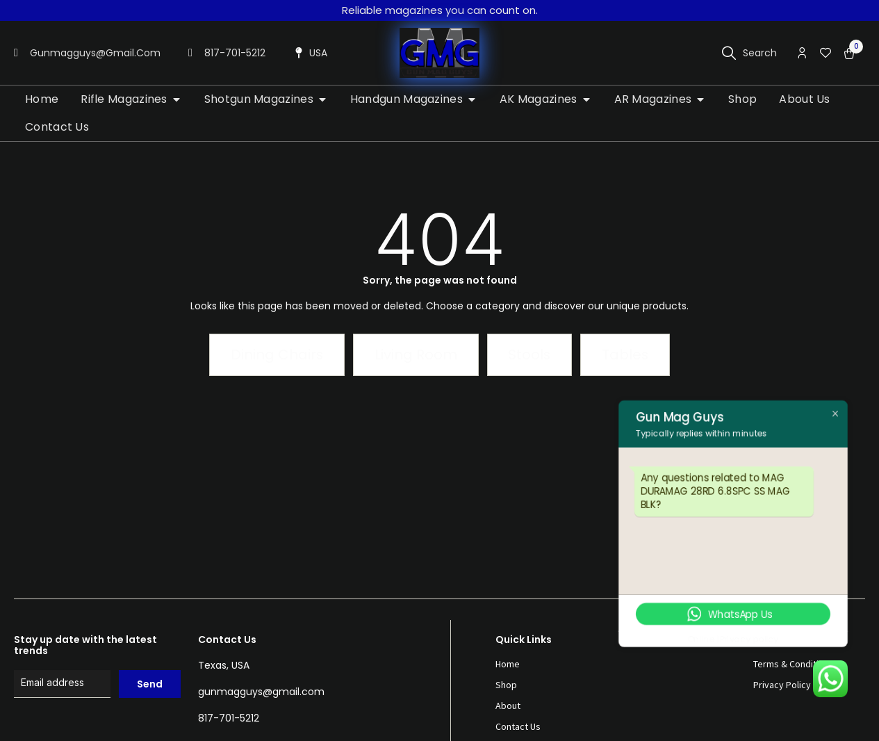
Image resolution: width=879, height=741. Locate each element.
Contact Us (518, 726)
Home (507, 664)
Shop (506, 684)
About (507, 705)
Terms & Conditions (793, 664)
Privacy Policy (782, 684)
